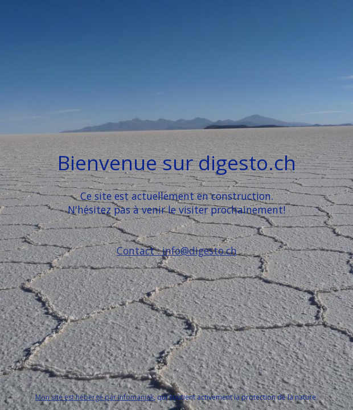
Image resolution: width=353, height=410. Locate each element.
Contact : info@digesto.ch (177, 250)
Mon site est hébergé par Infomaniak (94, 397)
